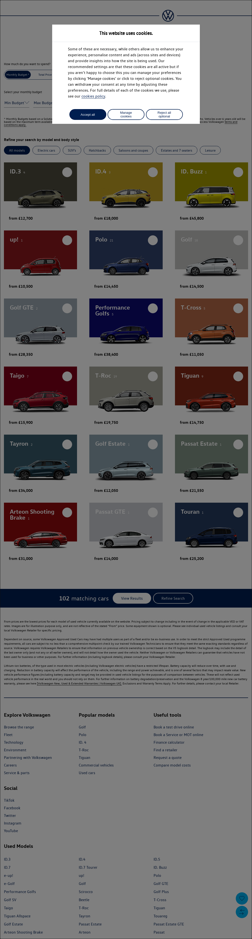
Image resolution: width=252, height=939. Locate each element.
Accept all (88, 114)
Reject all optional (164, 114)
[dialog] (126, 469)
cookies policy (93, 96)
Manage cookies (126, 114)
